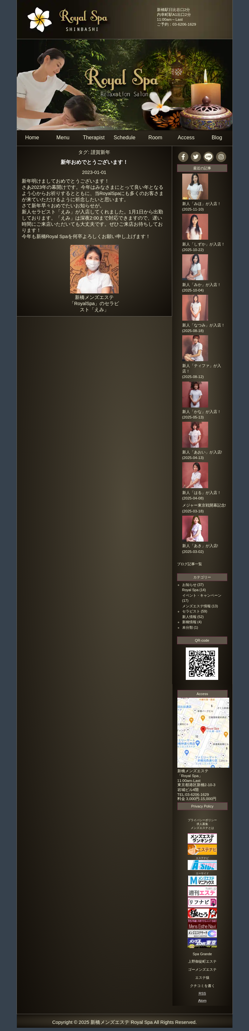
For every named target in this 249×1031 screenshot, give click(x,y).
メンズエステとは (202, 828)
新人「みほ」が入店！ (201, 204)
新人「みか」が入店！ (201, 285)
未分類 (187, 627)
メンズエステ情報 (196, 606)
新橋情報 (189, 622)
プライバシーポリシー (202, 820)
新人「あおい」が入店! (202, 452)
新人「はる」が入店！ (201, 493)
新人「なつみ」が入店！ (203, 325)
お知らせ (189, 585)
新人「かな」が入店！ (201, 412)
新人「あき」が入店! (200, 546)
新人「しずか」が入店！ (203, 244)
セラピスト (191, 611)
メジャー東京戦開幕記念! (204, 505)
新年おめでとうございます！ (94, 162)
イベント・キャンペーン (201, 595)
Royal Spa (190, 590)
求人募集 (202, 824)
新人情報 (189, 617)
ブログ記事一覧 (189, 564)
